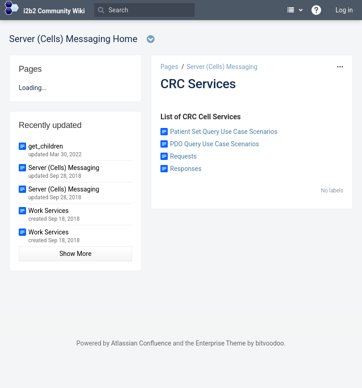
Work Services (48, 210)
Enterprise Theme (220, 343)
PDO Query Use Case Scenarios (214, 144)
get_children (45, 146)
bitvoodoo (270, 343)
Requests (183, 156)
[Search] (144, 10)
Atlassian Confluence (141, 343)
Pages (169, 66)
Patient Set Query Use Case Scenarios (223, 131)
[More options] (340, 67)
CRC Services (198, 83)
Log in (344, 10)
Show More (75, 253)
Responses (186, 168)
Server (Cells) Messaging (221, 66)
